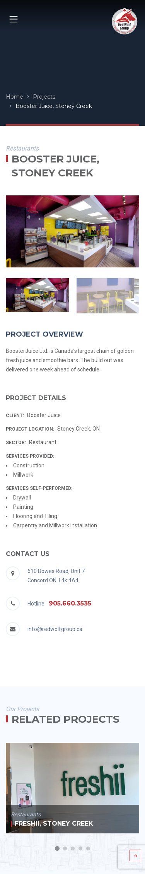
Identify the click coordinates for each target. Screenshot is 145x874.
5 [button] (88, 849)
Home (14, 96)
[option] (72, 231)
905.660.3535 (70, 603)
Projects (44, 96)
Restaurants (26, 814)
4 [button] (80, 849)
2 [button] (65, 849)
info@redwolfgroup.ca (54, 629)
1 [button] (57, 849)
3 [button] (73, 849)
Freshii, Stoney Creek (54, 823)
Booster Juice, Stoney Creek (53, 106)
